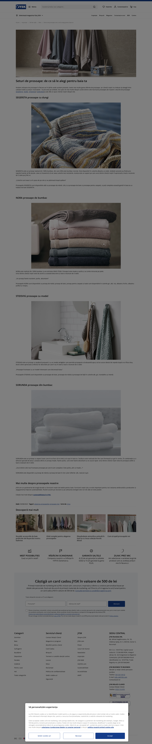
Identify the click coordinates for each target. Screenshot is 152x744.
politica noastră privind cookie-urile (101, 727)
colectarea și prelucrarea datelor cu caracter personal (61, 727)
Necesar (78, 736)
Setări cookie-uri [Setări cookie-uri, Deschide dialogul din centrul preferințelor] (44, 736)
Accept (110, 736)
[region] (76, 722)
